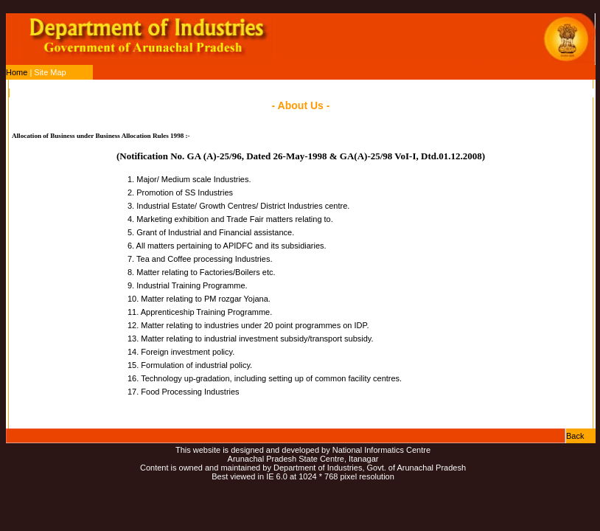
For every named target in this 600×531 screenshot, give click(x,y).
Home (16, 72)
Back (575, 435)
